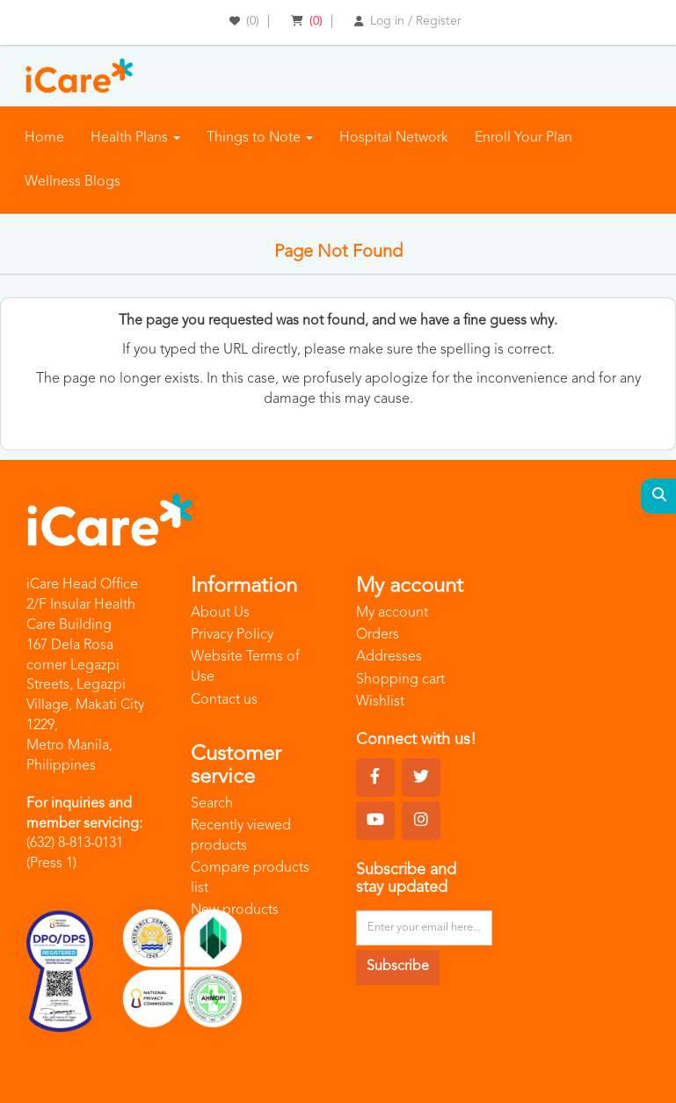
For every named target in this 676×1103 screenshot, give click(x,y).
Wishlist (380, 702)
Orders (377, 635)
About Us (220, 613)
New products (235, 910)
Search (212, 804)
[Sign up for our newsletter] (424, 928)
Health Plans (135, 138)
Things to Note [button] (260, 138)
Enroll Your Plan (523, 138)
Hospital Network (393, 138)
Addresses (389, 657)
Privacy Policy (232, 635)
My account (392, 613)
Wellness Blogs (72, 182)
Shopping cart (400, 680)
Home (44, 138)
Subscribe (398, 967)
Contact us (224, 700)
